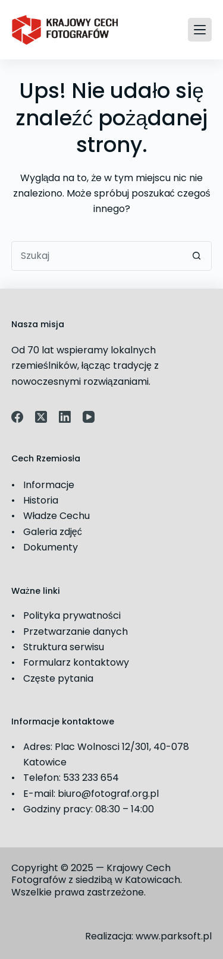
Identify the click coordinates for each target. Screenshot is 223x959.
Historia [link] (40, 500)
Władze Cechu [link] (56, 516)
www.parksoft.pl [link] (174, 936)
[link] (64, 30)
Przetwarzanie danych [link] (75, 631)
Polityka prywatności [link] (72, 615)
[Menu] (200, 30)
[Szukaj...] (97, 256)
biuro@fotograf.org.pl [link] (108, 793)
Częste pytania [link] (58, 678)
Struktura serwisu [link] (63, 647)
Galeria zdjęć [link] (52, 532)
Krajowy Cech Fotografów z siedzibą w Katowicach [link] (95, 874)
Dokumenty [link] (50, 547)
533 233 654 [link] (91, 777)
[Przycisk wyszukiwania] (197, 256)
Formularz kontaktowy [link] (76, 662)
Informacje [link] (48, 485)
